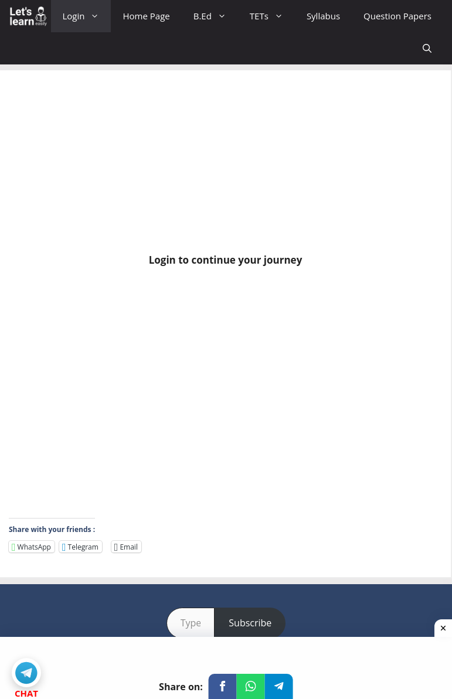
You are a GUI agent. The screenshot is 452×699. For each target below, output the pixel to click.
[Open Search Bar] (427, 48)
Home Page (146, 16)
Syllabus (323, 16)
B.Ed (215, 16)
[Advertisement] (225, 166)
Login (87, 16)
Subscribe (250, 622)
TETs (272, 16)
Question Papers (397, 16)
